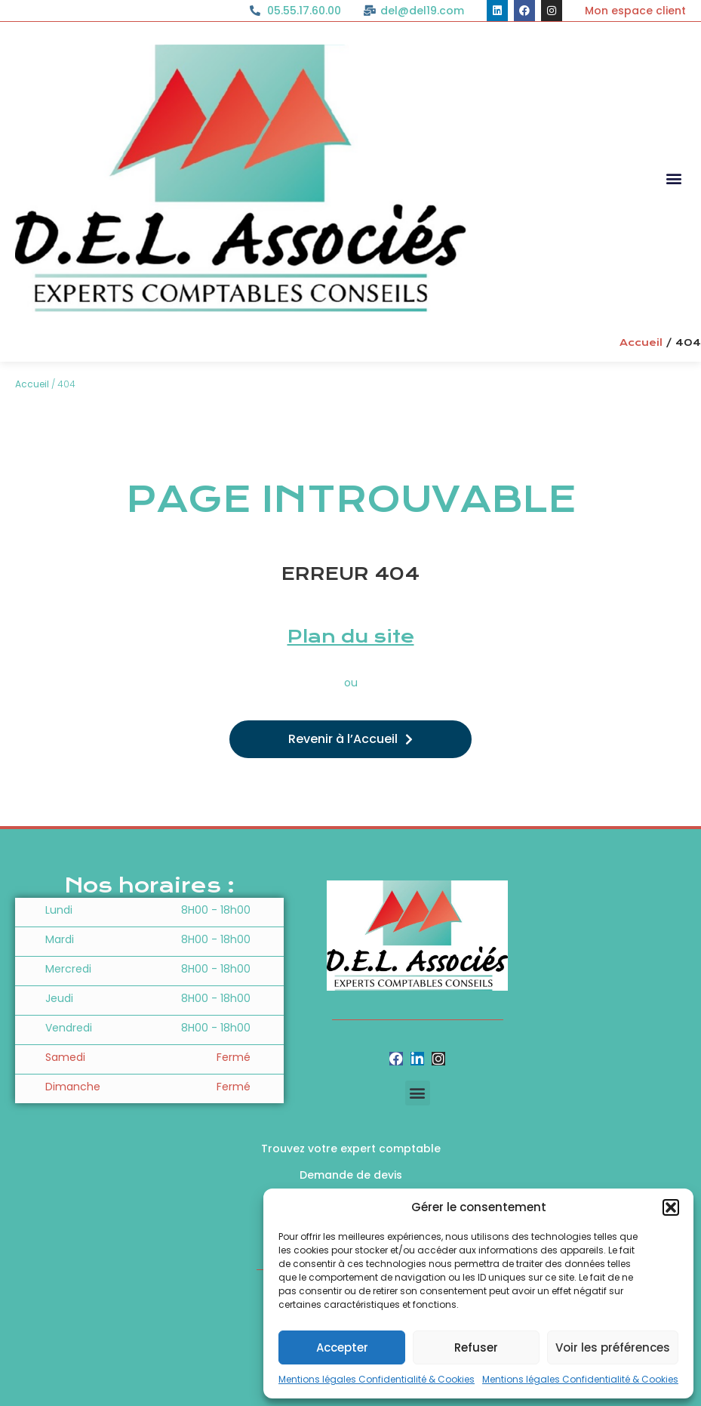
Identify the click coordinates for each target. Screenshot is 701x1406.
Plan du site (350, 636)
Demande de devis (351, 1174)
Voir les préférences (612, 1347)
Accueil (641, 343)
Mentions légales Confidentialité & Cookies (376, 1379)
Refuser (476, 1347)
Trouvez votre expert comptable (351, 1148)
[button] (670, 1207)
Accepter (342, 1347)
